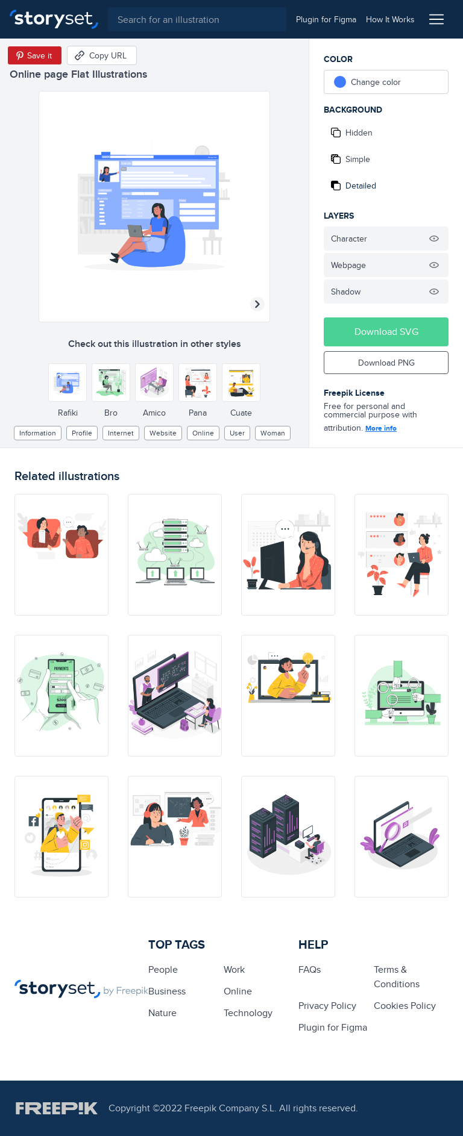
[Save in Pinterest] (34, 55)
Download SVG (386, 332)
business (167, 991)
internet (121, 433)
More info (381, 428)
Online (203, 433)
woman (272, 433)
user (237, 433)
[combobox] (197, 19)
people (163, 969)
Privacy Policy (327, 1006)
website (163, 433)
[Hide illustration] (434, 238)
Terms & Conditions (397, 977)
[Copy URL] (102, 55)
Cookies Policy (405, 1006)
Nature (162, 1013)
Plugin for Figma (332, 1027)
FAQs (309, 969)
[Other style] (67, 382)
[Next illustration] (257, 304)
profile (82, 433)
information (37, 433)
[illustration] (61, 555)
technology (248, 1013)
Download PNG (386, 363)
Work (234, 969)
